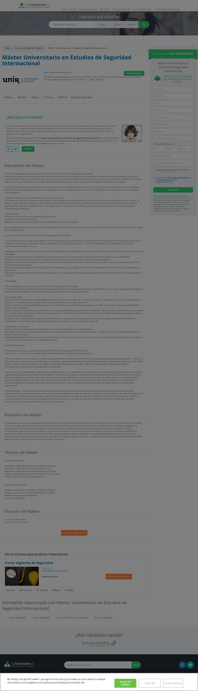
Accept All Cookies (125, 683)
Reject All (150, 683)
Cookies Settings (173, 683)
